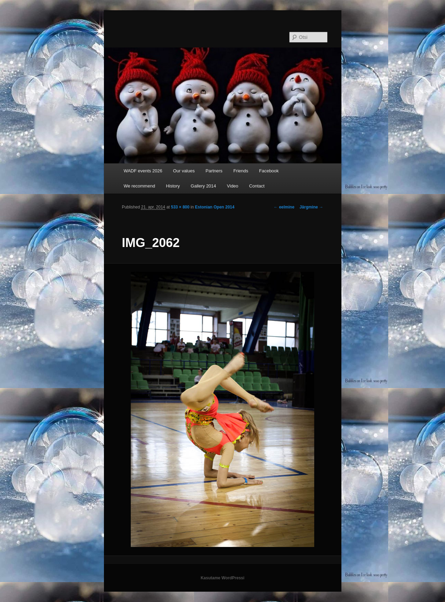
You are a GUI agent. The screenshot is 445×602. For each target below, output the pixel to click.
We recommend (139, 186)
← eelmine (284, 207)
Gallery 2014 (203, 186)
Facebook (269, 170)
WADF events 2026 (143, 170)
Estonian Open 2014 (214, 207)
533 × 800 (180, 207)
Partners (213, 170)
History (173, 186)
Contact (257, 186)
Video (232, 186)
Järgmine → (311, 207)
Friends (240, 170)
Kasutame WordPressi (222, 578)
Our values (184, 170)
